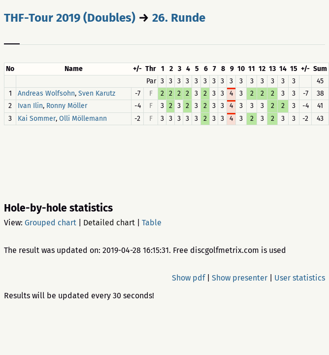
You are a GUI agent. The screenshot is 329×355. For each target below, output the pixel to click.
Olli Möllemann (83, 118)
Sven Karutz (96, 93)
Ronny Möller (66, 106)
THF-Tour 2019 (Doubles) (69, 18)
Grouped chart (50, 222)
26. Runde (178, 18)
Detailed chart (109, 222)
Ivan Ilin (30, 106)
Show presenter (239, 278)
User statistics (299, 278)
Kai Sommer (37, 118)
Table (152, 222)
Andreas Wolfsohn (46, 93)
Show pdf (188, 278)
